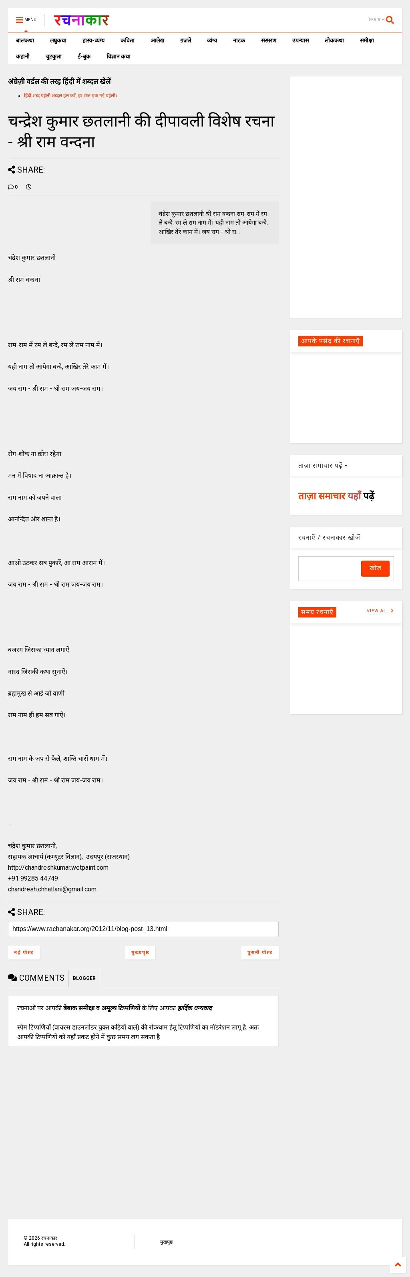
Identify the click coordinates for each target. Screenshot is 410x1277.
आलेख (157, 40)
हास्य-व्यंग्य (93, 40)
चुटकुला (54, 56)
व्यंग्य (212, 40)
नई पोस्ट (24, 952)
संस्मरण (268, 40)
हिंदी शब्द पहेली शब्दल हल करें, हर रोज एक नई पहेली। (70, 96)
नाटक (239, 40)
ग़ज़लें (185, 40)
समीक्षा (367, 40)
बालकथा (25, 40)
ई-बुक (84, 56)
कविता (128, 40)
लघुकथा (58, 40)
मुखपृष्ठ (166, 1242)
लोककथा (334, 40)
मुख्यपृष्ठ (140, 952)
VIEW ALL (380, 610)
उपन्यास (300, 40)
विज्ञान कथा (119, 56)
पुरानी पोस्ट (260, 952)
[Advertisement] (346, 196)
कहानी (23, 56)
